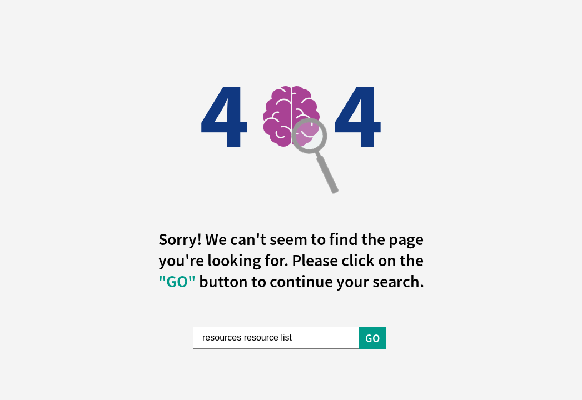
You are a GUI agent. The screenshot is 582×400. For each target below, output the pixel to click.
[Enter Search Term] (276, 338)
